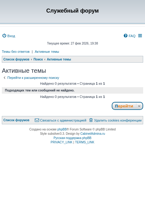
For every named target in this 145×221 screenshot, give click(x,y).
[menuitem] (8, 36)
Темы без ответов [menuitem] (16, 51)
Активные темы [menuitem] (47, 51)
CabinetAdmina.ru (92, 133)
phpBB (62, 129)
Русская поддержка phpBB (72, 138)
